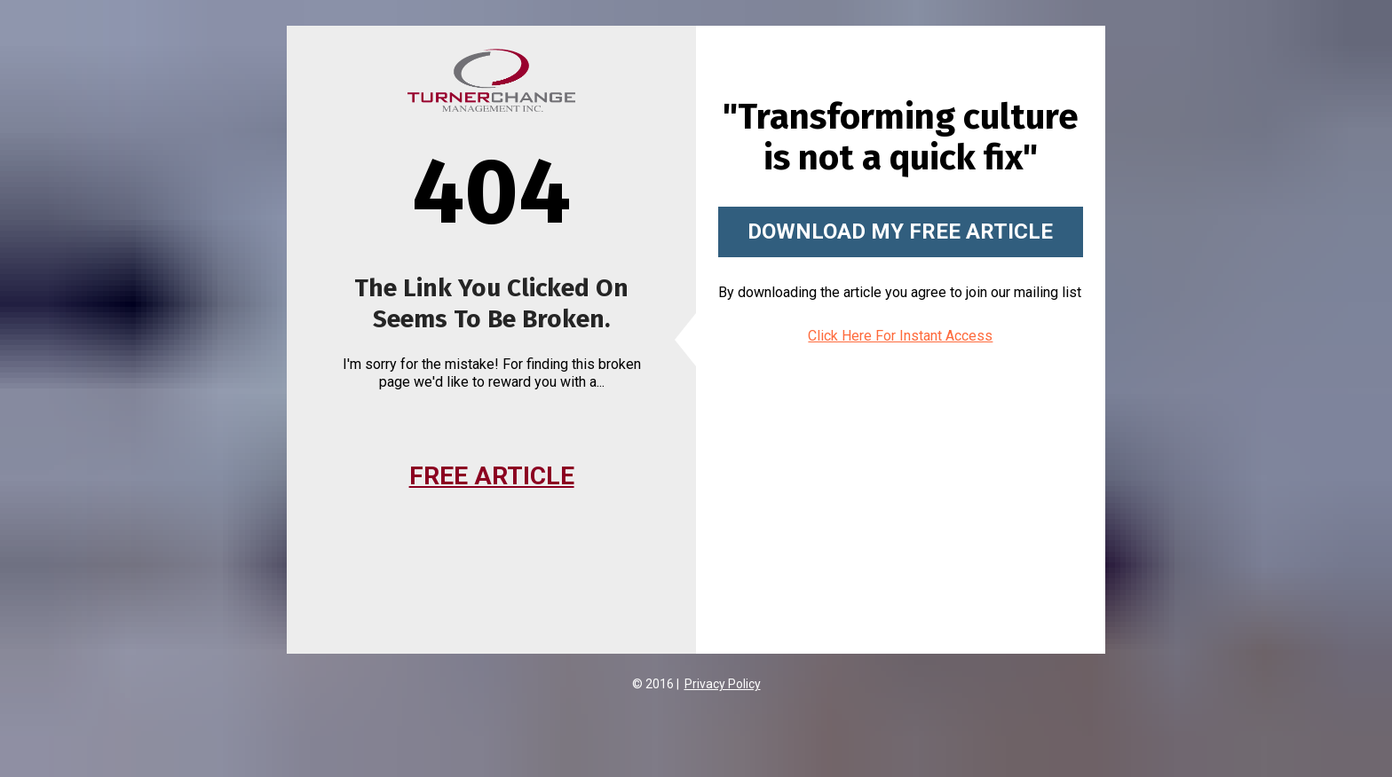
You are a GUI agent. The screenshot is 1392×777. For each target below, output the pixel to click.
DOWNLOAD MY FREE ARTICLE (900, 231)
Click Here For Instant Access (900, 335)
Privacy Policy (722, 684)
